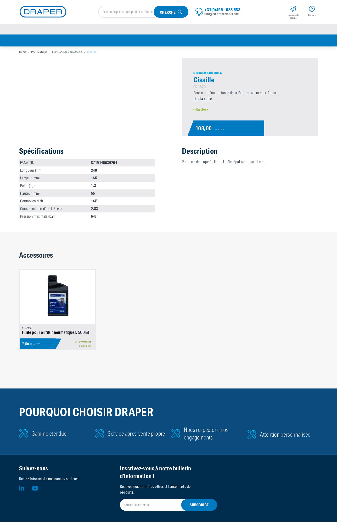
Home (23, 53)
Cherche (168, 12)
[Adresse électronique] (162, 508)
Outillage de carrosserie (67, 53)
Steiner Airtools (207, 73)
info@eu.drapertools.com (221, 14)
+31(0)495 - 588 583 (222, 9)
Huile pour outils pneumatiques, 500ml (55, 334)
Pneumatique (39, 53)
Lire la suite (202, 99)
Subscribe (199, 507)
